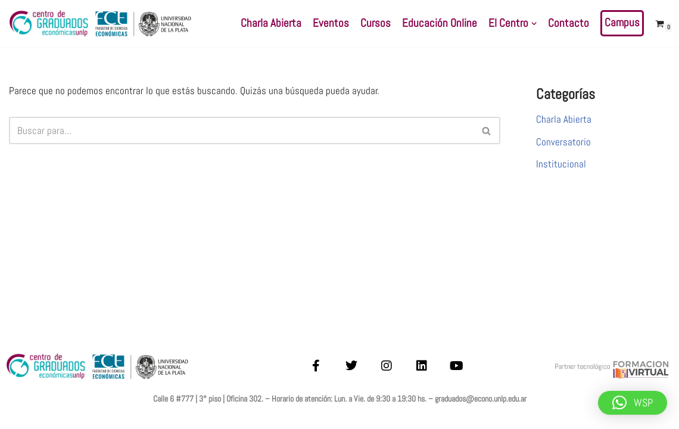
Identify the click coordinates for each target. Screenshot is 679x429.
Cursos (375, 23)
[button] (534, 23)
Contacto (568, 23)
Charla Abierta (271, 23)
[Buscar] (241, 130)
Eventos (331, 23)
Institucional (561, 163)
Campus (622, 22)
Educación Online (439, 23)
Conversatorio (563, 141)
